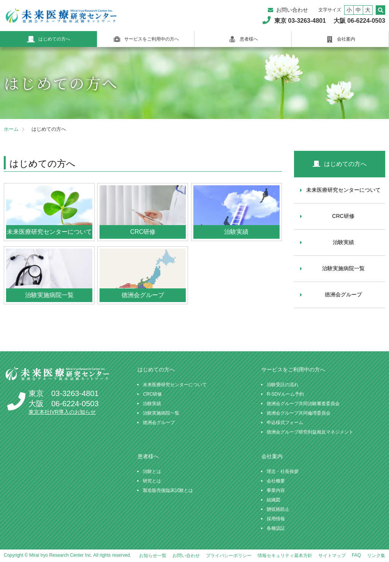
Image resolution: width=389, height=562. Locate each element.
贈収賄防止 (278, 509)
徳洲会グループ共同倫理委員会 (298, 413)
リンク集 (376, 555)
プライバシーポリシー (228, 555)
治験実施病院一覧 (343, 268)
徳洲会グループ (343, 294)
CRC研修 (343, 216)
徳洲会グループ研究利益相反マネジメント (310, 432)
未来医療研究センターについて (343, 190)
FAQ (356, 555)
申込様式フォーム (285, 422)
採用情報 (276, 518)
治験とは (152, 471)
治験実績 (343, 242)
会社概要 (276, 481)
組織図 (273, 500)
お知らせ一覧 (152, 555)
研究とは (152, 481)
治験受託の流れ (283, 384)
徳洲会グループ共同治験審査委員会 (303, 403)
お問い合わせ (292, 10)
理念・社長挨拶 (283, 471)
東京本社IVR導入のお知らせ (62, 412)
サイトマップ (332, 555)
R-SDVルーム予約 (285, 394)
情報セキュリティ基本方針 (285, 555)
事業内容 (276, 490)
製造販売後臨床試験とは (168, 490)
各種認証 (276, 528)
